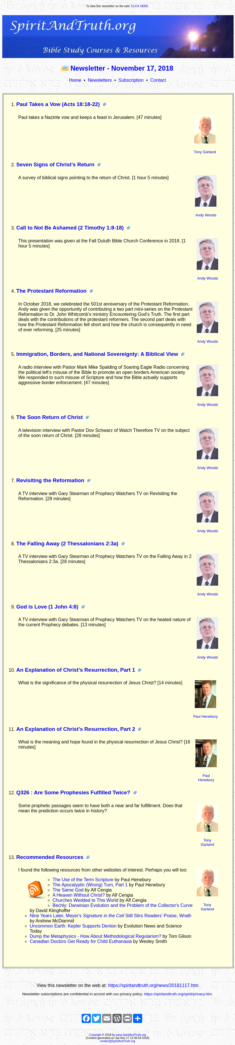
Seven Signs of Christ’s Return (58, 164)
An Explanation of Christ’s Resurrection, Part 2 (78, 729)
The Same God (69, 890)
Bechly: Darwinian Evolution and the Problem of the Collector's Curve (122, 905)
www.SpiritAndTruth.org (131, 1034)
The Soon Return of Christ (52, 417)
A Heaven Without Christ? (79, 895)
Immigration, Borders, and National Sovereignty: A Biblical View (100, 354)
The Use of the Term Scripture (84, 879)
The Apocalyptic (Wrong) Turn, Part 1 (91, 884)
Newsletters (100, 80)
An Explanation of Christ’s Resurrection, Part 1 (78, 670)
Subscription (131, 80)
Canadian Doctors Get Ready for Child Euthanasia (81, 941)
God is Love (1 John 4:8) (50, 607)
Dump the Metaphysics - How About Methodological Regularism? (96, 936)
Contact (158, 80)
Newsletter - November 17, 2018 (117, 68)
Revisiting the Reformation (53, 480)
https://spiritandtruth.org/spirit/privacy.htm (178, 994)
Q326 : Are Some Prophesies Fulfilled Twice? (76, 792)
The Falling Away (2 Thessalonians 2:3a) (70, 544)
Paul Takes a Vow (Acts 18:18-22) (61, 104)
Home (75, 80)
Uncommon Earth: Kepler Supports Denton (74, 926)
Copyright (95, 1034)
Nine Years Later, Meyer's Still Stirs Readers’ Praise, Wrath (110, 915)
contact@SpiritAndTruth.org (117, 1041)
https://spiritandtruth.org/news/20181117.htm (153, 985)
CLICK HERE (139, 6)
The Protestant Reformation (54, 291)
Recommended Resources (53, 857)
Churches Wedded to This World (86, 900)
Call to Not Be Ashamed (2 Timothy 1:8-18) (73, 228)
